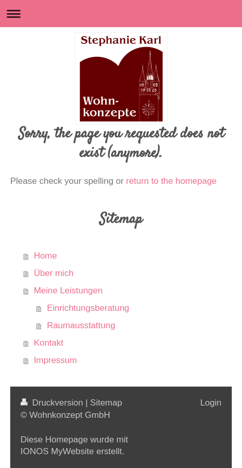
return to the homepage (171, 181)
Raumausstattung (81, 325)
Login (210, 403)
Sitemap (106, 403)
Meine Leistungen (68, 290)
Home (45, 256)
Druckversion (53, 403)
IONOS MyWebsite (57, 451)
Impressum (55, 360)
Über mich (53, 273)
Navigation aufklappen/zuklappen (121, 14)
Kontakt (49, 343)
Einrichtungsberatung (88, 308)
